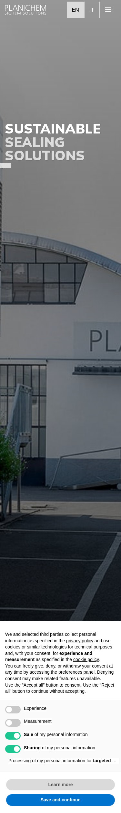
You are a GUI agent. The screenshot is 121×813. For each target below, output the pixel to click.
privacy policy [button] (79, 640)
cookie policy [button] (86, 659)
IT (92, 9)
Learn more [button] (60, 784)
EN (75, 9)
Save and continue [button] (61, 799)
